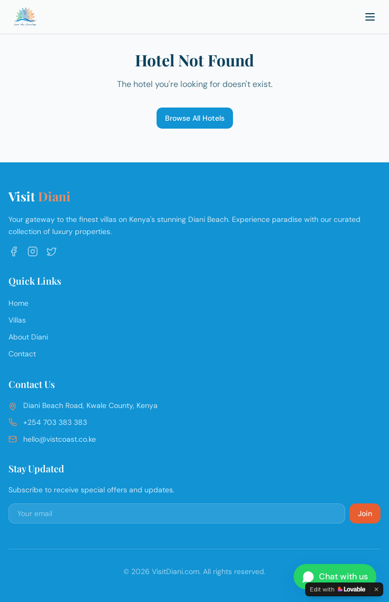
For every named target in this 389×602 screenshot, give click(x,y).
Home (18, 303)
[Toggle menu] (370, 16)
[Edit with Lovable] (337, 589)
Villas (17, 320)
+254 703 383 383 (55, 422)
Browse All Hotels (195, 118)
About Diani (28, 337)
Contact (22, 353)
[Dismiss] (376, 589)
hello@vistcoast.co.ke (59, 439)
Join (365, 513)
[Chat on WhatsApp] (335, 576)
